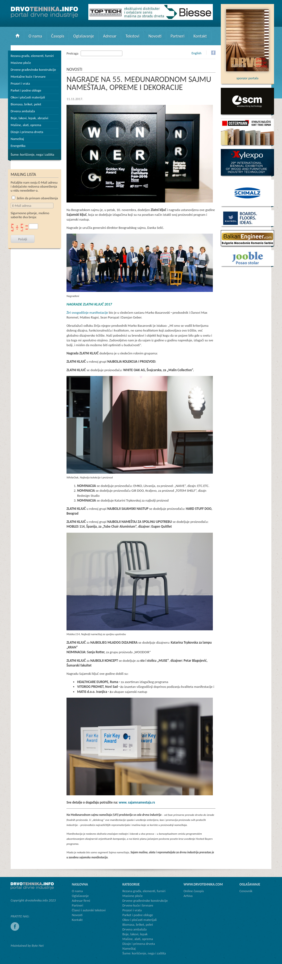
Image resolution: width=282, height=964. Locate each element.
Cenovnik (245, 891)
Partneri (177, 36)
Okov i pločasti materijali (28, 97)
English (196, 53)
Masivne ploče (21, 63)
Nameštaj (17, 139)
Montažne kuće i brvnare (28, 76)
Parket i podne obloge (26, 90)
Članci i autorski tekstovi (89, 910)
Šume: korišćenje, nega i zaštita (32, 154)
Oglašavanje (83, 36)
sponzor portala (247, 76)
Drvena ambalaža (23, 111)
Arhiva (188, 896)
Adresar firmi (81, 901)
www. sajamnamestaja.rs (137, 802)
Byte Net (38, 946)
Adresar (110, 36)
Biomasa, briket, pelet (26, 104)
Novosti (154, 36)
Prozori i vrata (20, 83)
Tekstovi (132, 36)
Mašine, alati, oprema (26, 125)
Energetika (18, 146)
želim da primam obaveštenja (35, 198)
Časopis (57, 36)
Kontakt (200, 36)
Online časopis (194, 891)
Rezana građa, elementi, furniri (32, 56)
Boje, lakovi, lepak (135, 934)
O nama (35, 36)
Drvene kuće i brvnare (137, 905)
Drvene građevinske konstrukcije (33, 70)
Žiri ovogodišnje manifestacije (87, 313)
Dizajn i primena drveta (27, 132)
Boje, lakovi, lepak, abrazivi (29, 118)
